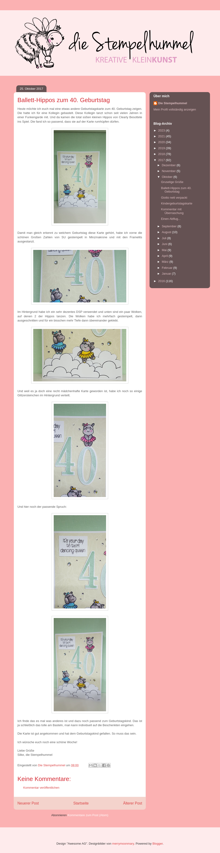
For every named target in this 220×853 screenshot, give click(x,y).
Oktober (167, 177)
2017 (162, 160)
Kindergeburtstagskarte (176, 203)
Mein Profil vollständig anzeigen (174, 109)
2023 (162, 130)
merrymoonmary (123, 843)
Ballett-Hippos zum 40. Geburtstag (176, 189)
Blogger (157, 843)
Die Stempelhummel (172, 103)
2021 (162, 136)
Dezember (169, 165)
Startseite (81, 803)
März (166, 261)
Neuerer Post (28, 803)
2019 (162, 148)
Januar (167, 273)
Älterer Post (132, 803)
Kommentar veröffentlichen (41, 787)
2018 (162, 154)
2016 (162, 281)
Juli (164, 238)
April (165, 256)
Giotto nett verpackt (174, 197)
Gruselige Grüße (172, 182)
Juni (165, 244)
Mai (165, 250)
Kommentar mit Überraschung (172, 211)
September (169, 226)
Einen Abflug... (170, 219)
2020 (162, 142)
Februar (167, 267)
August (167, 232)
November (169, 171)
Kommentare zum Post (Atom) (88, 815)
